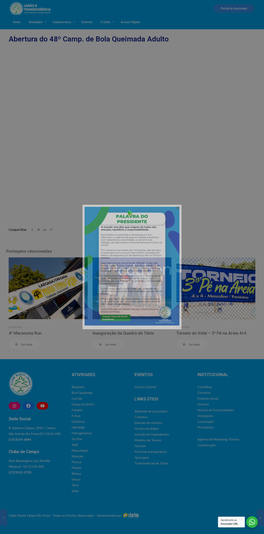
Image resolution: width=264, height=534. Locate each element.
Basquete (78, 387)
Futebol (77, 410)
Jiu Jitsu (77, 439)
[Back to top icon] (247, 515)
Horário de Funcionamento (215, 410)
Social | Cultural (145, 387)
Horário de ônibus (146, 428)
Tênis (75, 485)
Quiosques (141, 457)
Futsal (76, 416)
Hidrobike (78, 427)
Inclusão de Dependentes (151, 434)
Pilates (76, 468)
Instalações (205, 416)
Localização (205, 421)
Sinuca (76, 479)
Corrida (77, 398)
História (203, 404)
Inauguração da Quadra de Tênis (123, 333)
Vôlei (75, 491)
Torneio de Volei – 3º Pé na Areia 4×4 (211, 333)
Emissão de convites (148, 423)
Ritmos (76, 473)
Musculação (80, 450)
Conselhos (204, 387)
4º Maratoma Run (25, 333)
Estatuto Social (207, 398)
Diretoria (203, 392)
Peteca (76, 462)
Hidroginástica (82, 433)
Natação (77, 456)
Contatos (140, 417)
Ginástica (78, 421)
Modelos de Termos (147, 440)
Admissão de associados (150, 411)
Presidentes (205, 427)
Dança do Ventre (83, 404)
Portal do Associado (234, 8)
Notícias (140, 446)
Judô (75, 444)
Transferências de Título (151, 463)
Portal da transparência (150, 451)
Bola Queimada (82, 392)
